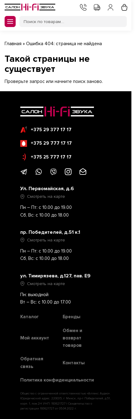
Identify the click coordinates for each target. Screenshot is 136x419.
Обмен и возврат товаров (72, 338)
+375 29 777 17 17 (46, 143)
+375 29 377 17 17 (46, 129)
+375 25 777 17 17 (47, 157)
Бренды (71, 316)
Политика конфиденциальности (57, 380)
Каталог (29, 316)
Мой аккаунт (110, 7)
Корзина (124, 7)
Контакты (83, 7)
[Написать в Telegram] (24, 174)
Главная (13, 44)
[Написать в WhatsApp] (38, 174)
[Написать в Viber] (53, 174)
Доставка (96, 7)
